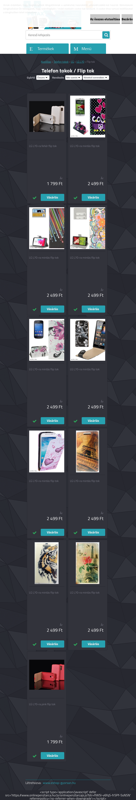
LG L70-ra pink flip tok (42, 704)
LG (72, 62)
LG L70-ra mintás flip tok (85, 146)
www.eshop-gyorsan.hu (59, 782)
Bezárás (127, 19)
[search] (106, 35)
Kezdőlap (46, 62)
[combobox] (73, 77)
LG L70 (80, 62)
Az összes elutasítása (105, 19)
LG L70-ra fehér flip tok (43, 146)
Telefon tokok (61, 62)
